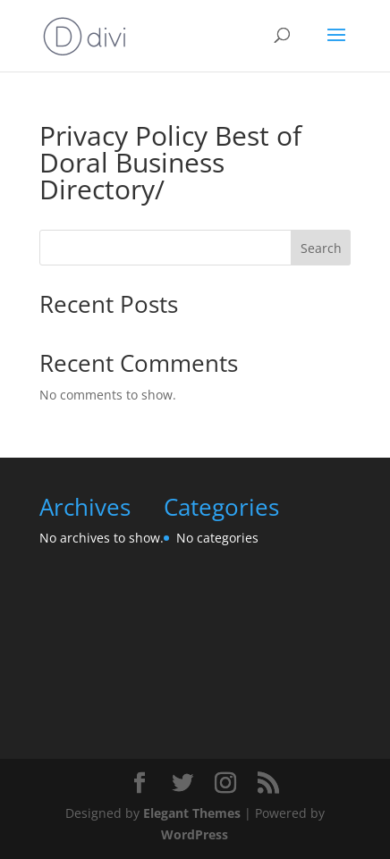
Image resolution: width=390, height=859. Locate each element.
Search (321, 248)
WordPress (194, 834)
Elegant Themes (192, 812)
